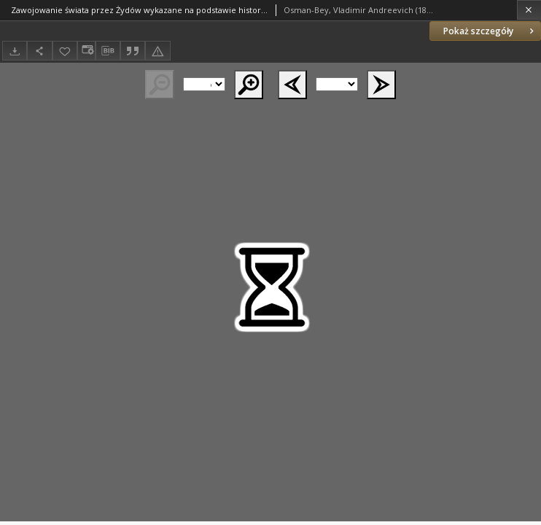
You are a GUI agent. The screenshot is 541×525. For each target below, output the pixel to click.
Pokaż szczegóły (490, 31)
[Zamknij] (529, 10)
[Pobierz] (14, 51)
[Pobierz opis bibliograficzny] (108, 51)
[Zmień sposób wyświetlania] (86, 51)
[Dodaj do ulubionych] (64, 51)
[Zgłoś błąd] (157, 51)
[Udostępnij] (39, 51)
